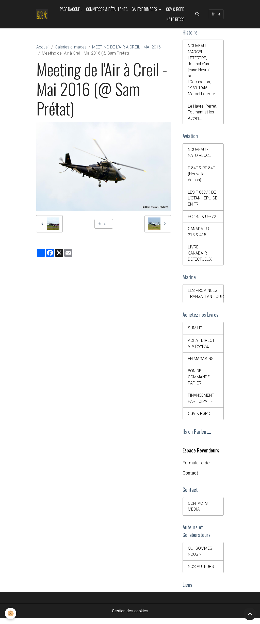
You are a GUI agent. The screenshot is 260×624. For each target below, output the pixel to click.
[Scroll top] (249, 614)
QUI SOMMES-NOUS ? (201, 556)
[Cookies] (11, 613)
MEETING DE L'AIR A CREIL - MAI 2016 (126, 47)
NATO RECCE (175, 19)
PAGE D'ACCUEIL (71, 9)
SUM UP (195, 331)
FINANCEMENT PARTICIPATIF (201, 402)
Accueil (42, 47)
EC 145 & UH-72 (202, 218)
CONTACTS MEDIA (198, 511)
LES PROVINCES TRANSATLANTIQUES (206, 296)
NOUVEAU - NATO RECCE (199, 154)
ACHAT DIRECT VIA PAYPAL (201, 347)
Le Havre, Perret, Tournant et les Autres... (202, 113)
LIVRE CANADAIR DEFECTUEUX (200, 255)
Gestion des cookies (130, 616)
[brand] (42, 14)
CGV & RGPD (175, 9)
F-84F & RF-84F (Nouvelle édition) (202, 175)
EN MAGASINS (201, 362)
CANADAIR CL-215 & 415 (201, 234)
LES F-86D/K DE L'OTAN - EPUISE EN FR (203, 200)
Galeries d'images (71, 47)
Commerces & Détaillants (107, 9)
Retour (104, 223)
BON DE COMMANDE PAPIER (199, 381)
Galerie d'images (145, 9)
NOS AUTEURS (201, 572)
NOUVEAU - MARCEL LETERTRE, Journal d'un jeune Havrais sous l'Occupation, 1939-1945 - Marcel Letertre (201, 70)
